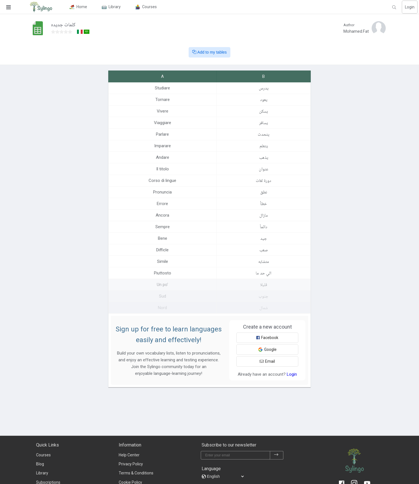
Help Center (129, 455)
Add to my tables (209, 52)
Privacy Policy (131, 464)
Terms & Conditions (136, 473)
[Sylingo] (41, 7)
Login (409, 7)
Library (42, 473)
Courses (43, 455)
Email (267, 361)
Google (267, 349)
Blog (40, 464)
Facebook (267, 337)
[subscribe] (276, 455)
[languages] (225, 476)
